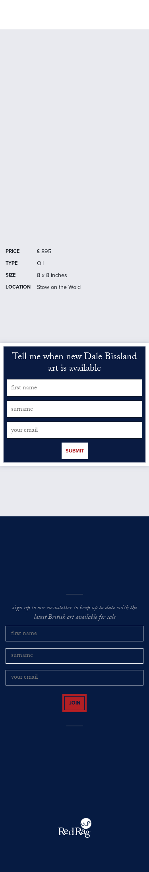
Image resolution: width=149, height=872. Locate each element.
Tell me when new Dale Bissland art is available (74, 363)
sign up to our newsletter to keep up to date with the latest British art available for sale (74, 613)
